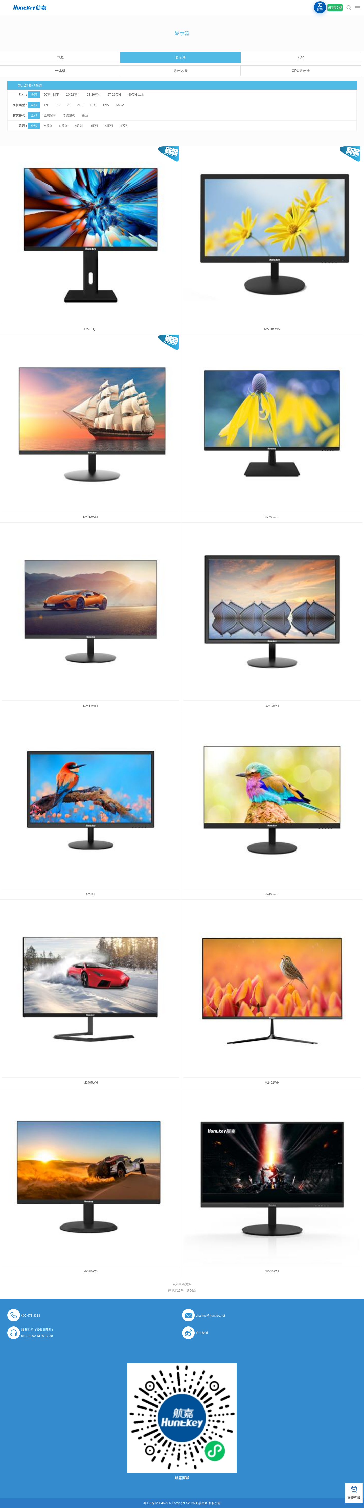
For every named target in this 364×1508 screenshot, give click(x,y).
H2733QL (90, 329)
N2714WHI (90, 517)
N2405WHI (271, 894)
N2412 (90, 894)
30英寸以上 (136, 94)
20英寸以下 (51, 94)
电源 (60, 57)
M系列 (48, 126)
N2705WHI (271, 517)
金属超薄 (50, 115)
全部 (34, 94)
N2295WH (272, 1271)
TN (46, 105)
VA (68, 105)
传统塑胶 (69, 115)
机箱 (300, 57)
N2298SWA (272, 329)
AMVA (120, 105)
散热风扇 (180, 71)
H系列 (124, 126)
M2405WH (90, 1082)
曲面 (85, 115)
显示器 (180, 57)
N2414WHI (90, 706)
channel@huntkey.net (210, 1315)
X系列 (109, 126)
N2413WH (272, 706)
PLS (93, 105)
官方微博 (202, 1333)
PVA (106, 105)
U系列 (94, 126)
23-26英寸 (94, 94)
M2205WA (90, 1271)
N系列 (79, 126)
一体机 (60, 71)
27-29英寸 (115, 94)
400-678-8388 (30, 1315)
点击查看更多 (182, 1284)
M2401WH (272, 1082)
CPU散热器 (301, 71)
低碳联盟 (335, 8)
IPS (57, 105)
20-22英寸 (73, 94)
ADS (80, 105)
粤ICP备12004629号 (157, 1503)
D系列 (63, 126)
